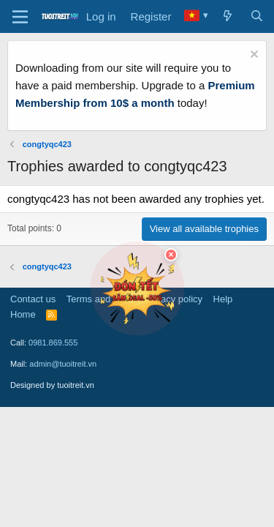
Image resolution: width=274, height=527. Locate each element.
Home (23, 314)
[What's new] (227, 16)
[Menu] (20, 16)
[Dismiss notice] (252, 56)
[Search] (257, 16)
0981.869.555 (52, 342)
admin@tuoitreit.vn (62, 363)
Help (223, 299)
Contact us (33, 299)
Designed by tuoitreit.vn (52, 385)
